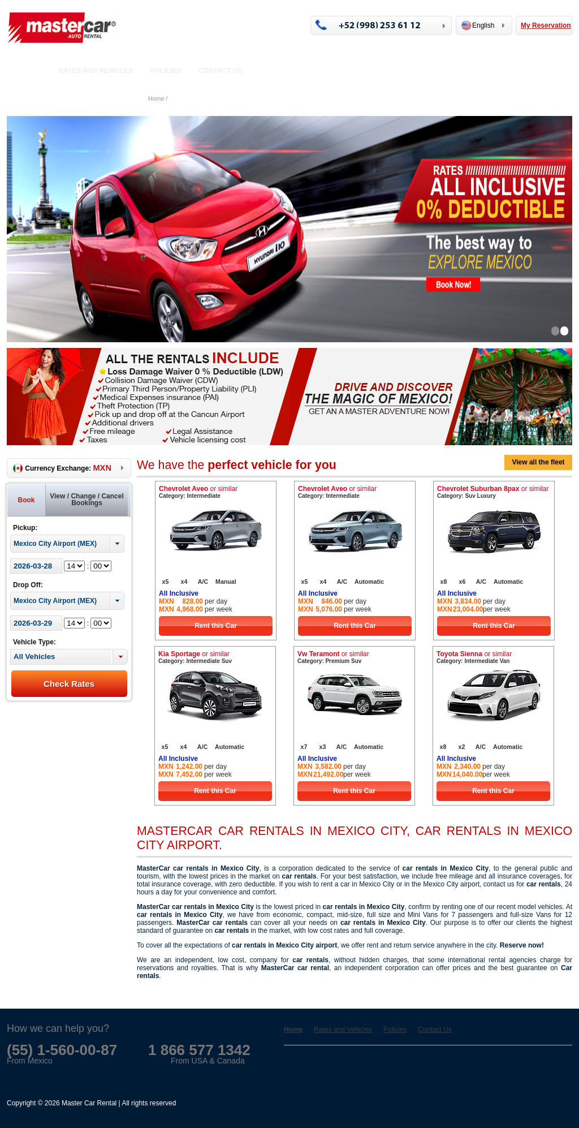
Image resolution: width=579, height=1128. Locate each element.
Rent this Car (216, 626)
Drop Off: (28, 585)
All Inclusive (178, 593)
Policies (166, 71)
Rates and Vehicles (95, 71)
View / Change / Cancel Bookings (87, 499)
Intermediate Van (486, 661)
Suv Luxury (480, 496)
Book (26, 500)
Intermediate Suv (209, 661)
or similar (223, 489)
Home (31, 71)
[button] (120, 657)
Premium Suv (343, 661)
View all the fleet (538, 462)
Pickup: (25, 528)
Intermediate (203, 496)
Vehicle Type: (34, 642)
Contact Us (220, 71)
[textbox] (60, 657)
